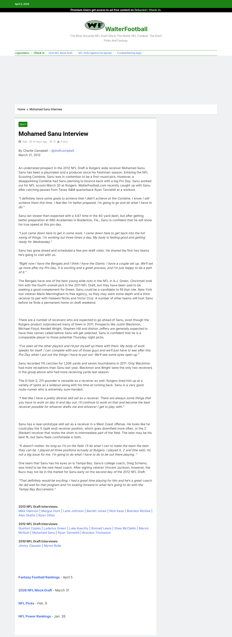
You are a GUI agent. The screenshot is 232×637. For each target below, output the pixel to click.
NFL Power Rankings (34, 616)
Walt (24, 141)
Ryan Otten (46, 515)
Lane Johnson (73, 511)
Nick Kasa (116, 511)
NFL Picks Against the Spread (94, 53)
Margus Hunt (50, 511)
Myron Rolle (52, 545)
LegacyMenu (22, 53)
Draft (23, 124)
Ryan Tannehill (68, 532)
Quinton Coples (29, 528)
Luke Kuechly (78, 528)
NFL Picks (26, 603)
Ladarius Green (55, 528)
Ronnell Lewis (101, 528)
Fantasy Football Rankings (39, 577)
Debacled (140, 10)
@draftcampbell (62, 150)
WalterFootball (126, 29)
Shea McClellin (125, 528)
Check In (39, 53)
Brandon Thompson (96, 532)
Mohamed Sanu (43, 532)
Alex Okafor (27, 515)
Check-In (155, 10)
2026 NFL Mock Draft (60, 53)
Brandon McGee (138, 511)
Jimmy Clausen (29, 545)
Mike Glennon (28, 511)
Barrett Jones (96, 511)
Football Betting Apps (129, 53)
